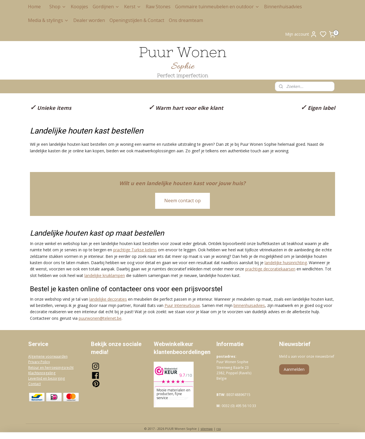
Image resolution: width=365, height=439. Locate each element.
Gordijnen (106, 6)
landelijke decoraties (108, 299)
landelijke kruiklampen (104, 275)
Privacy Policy (39, 361)
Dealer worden (89, 20)
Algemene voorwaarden (48, 356)
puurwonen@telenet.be (100, 318)
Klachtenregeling (42, 373)
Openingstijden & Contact (137, 20)
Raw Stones (158, 6)
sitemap (206, 428)
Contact (34, 383)
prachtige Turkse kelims (135, 249)
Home (34, 6)
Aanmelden (294, 369)
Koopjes (79, 6)
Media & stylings (48, 20)
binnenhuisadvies (249, 305)
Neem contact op (182, 200)
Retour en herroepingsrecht (51, 367)
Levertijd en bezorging (46, 378)
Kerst (132, 6)
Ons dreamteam (186, 20)
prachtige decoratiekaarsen (270, 269)
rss (218, 428)
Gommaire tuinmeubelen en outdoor (217, 6)
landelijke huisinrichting (286, 262)
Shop (57, 6)
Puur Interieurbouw (182, 305)
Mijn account (301, 34)
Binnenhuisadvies (283, 6)
